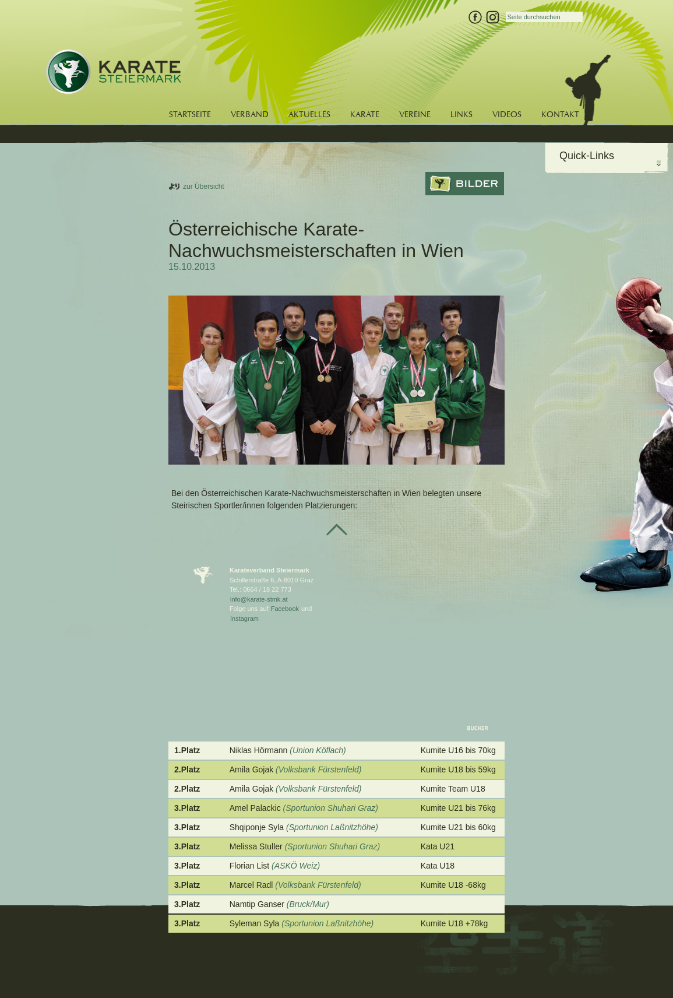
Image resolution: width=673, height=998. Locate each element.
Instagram (244, 618)
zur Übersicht (203, 186)
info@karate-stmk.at (259, 599)
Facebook (285, 608)
